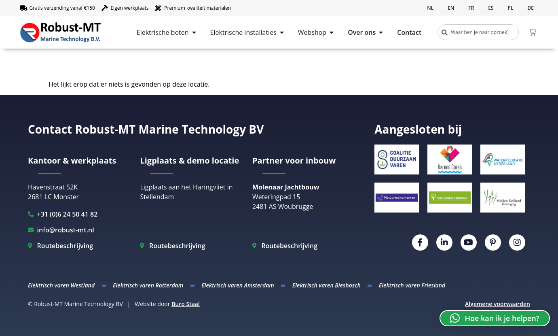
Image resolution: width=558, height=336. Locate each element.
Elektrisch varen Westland (61, 285)
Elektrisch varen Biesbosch (326, 285)
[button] (495, 318)
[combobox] (478, 32)
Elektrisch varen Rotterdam (148, 285)
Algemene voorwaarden (497, 304)
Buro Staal (185, 304)
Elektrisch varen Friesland (412, 285)
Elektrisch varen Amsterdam (237, 285)
